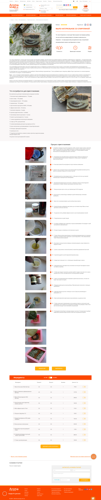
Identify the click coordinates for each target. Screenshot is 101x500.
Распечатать (58, 368)
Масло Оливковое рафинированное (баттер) (23, 392)
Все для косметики (68, 488)
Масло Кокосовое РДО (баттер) (22, 386)
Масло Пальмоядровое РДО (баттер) (21, 397)
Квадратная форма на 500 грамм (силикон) (22, 419)
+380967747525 (29, 5)
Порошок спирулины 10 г (20, 413)
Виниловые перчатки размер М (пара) (22, 429)
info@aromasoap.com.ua (29, 9)
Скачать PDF (42, 368)
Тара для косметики (56, 492)
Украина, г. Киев (43, 8)
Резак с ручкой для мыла (21, 440)
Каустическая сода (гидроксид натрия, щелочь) (22, 403)
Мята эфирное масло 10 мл (21, 408)
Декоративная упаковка (56, 490)
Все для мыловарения (56, 488)
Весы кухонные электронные (21, 424)
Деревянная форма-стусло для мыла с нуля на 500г (22, 435)
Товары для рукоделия (68, 492)
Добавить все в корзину (50, 446)
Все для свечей (67, 490)
